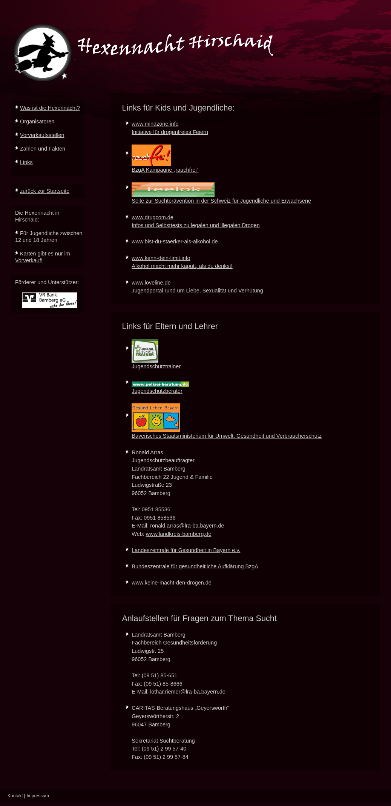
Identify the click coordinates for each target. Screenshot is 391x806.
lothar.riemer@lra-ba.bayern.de (187, 692)
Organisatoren (37, 121)
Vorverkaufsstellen (42, 135)
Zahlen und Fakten (42, 149)
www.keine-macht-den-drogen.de (171, 583)
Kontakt (15, 795)
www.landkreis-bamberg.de (179, 534)
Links (26, 162)
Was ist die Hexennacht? (50, 108)
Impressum (38, 795)
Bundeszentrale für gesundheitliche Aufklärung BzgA (195, 566)
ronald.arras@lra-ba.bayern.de (187, 526)
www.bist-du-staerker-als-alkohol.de (175, 241)
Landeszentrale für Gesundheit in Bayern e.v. (186, 550)
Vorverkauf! (29, 260)
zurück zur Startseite (44, 191)
